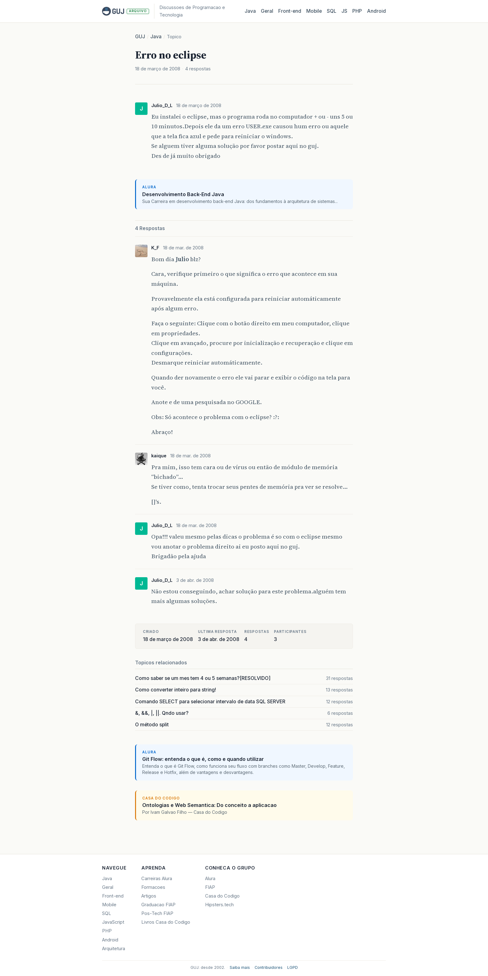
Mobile (314, 11)
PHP (357, 11)
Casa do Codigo (222, 896)
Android (376, 11)
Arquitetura (113, 948)
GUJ (140, 37)
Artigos (148, 896)
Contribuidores (269, 967)
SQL (331, 11)
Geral (267, 11)
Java (250, 11)
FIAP (210, 887)
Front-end (113, 896)
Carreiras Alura (156, 878)
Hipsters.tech (219, 905)
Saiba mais (240, 967)
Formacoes (153, 887)
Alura (210, 878)
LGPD (292, 967)
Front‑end (289, 11)
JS (344, 11)
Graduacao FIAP (158, 905)
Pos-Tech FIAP (157, 913)
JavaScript (113, 922)
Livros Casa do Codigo (165, 922)
